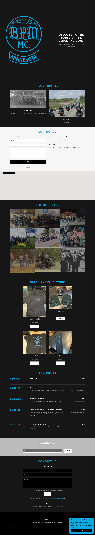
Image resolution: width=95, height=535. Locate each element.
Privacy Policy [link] (35, 166)
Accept (81, 530)
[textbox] (28, 140)
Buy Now (60, 318)
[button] (34, 410)
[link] (47, 509)
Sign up (68, 443)
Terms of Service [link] (60, 491)
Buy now (34, 326)
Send (28, 161)
